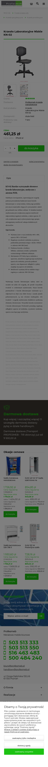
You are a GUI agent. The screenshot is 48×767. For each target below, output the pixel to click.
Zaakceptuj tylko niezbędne (24, 738)
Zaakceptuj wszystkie (24, 752)
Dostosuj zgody (24, 746)
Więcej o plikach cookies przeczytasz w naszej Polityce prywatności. (21, 730)
